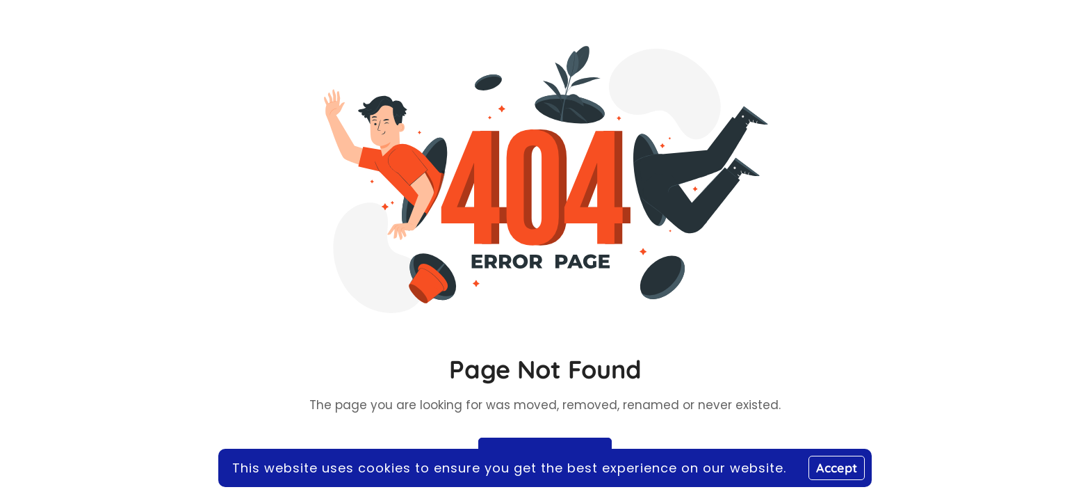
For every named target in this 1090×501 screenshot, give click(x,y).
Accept (836, 468)
